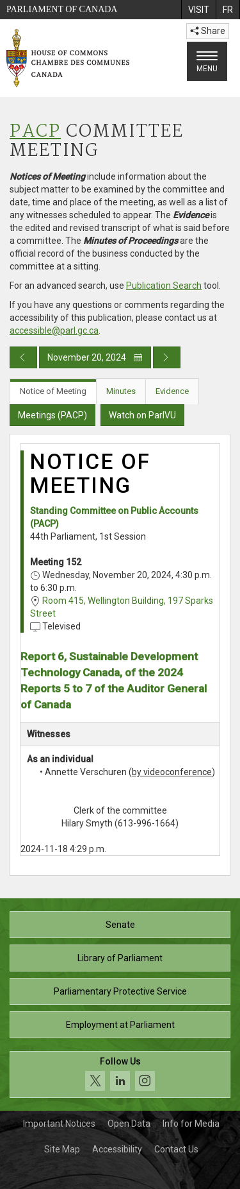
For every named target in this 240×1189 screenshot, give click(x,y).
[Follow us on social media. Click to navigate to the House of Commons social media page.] (120, 1074)
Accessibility (117, 1149)
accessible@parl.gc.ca (54, 330)
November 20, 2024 (95, 357)
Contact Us (176, 1149)
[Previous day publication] (23, 357)
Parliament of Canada (61, 9)
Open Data (129, 1123)
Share (207, 31)
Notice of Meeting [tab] (53, 391)
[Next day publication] (166, 357)
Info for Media (191, 1123)
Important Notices (59, 1123)
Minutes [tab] (121, 391)
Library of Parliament (120, 958)
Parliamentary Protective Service (120, 991)
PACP (35, 131)
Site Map (62, 1149)
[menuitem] (198, 9)
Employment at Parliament (120, 1025)
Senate (120, 925)
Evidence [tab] (172, 391)
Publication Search (164, 285)
